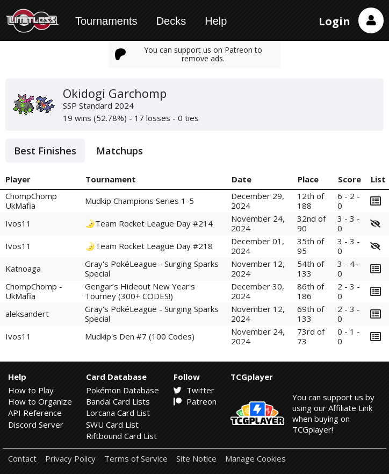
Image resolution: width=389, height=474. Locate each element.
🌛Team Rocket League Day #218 (149, 245)
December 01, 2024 (257, 246)
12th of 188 (310, 200)
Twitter (194, 390)
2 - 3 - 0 (348, 291)
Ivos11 (18, 223)
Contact (22, 458)
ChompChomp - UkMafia (33, 291)
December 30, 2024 (257, 291)
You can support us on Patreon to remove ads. (188, 54)
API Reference (35, 412)
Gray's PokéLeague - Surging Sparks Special (152, 268)
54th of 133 (310, 268)
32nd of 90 (311, 223)
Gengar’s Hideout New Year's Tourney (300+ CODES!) (140, 291)
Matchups (119, 150)
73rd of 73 (311, 336)
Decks (171, 21)
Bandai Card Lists (118, 401)
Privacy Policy (70, 458)
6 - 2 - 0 (348, 200)
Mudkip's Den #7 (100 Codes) (140, 336)
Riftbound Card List (121, 435)
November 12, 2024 (258, 268)
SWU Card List (112, 424)
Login (334, 21)
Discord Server (35, 424)
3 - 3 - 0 (348, 223)
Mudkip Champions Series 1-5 (139, 200)
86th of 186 (310, 291)
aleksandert (27, 313)
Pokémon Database (122, 390)
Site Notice (196, 458)
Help (216, 21)
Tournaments (106, 21)
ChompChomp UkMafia (31, 200)
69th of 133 (310, 313)
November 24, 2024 (258, 223)
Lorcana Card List (118, 412)
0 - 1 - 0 (348, 336)
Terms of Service (136, 458)
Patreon (195, 401)
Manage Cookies (255, 458)
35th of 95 (310, 246)
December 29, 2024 (257, 200)
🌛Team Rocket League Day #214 (149, 223)
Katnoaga (23, 268)
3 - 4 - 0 (348, 268)
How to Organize (40, 401)
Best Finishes (45, 150)
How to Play (31, 390)
